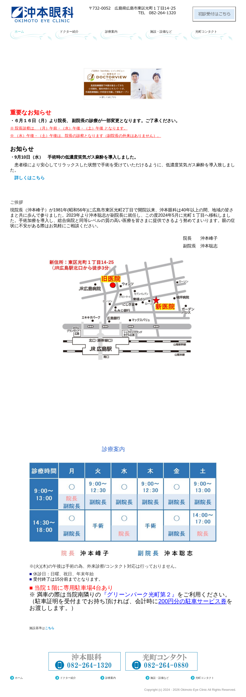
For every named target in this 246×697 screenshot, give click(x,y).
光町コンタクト (206, 31)
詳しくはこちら (27, 177)
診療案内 (111, 31)
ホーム (19, 31)
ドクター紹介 (69, 31)
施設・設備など (161, 31)
